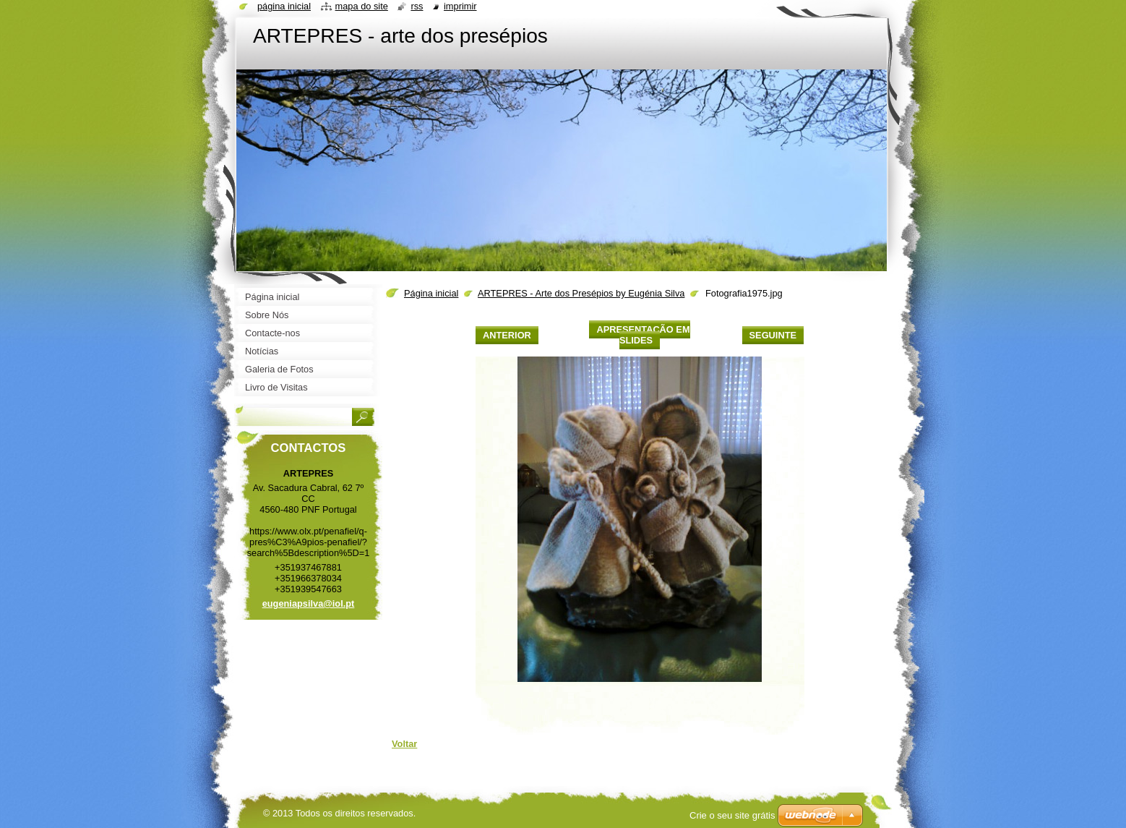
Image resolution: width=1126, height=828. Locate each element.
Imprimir (460, 6)
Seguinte (772, 335)
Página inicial (431, 293)
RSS (417, 6)
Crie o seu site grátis (732, 815)
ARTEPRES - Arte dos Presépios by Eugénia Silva (581, 293)
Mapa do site (361, 6)
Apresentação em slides (642, 335)
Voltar (404, 743)
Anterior (507, 335)
